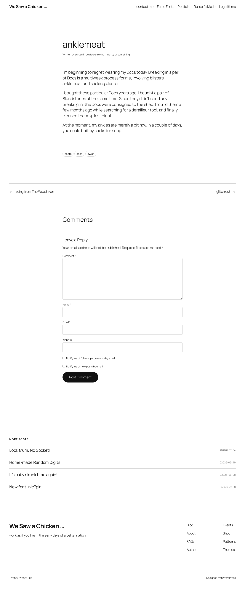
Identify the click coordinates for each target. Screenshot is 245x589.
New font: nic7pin (25, 487)
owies (90, 154)
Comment (69, 256)
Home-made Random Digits (34, 462)
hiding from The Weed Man (34, 191)
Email (66, 322)
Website (67, 340)
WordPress (229, 578)
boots (68, 154)
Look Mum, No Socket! (29, 450)
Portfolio (184, 6)
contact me (144, 6)
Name (67, 304)
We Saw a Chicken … (28, 6)
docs (79, 154)
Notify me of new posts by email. (84, 366)
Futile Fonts (165, 6)
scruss (79, 54)
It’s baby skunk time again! (33, 474)
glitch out (223, 191)
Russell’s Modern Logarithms (215, 6)
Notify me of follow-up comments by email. (90, 358)
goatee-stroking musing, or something (108, 54)
